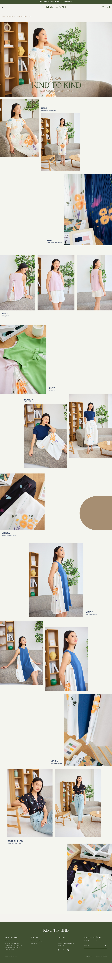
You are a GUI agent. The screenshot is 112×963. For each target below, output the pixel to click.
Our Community (62, 941)
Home (3, 16)
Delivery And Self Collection (13, 945)
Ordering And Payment (12, 943)
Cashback (8, 941)
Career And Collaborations (66, 943)
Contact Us (61, 945)
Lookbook (10, 16)
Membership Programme (38, 941)
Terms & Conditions (101, 956)
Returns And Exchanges (12, 947)
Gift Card (34, 943)
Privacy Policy (88, 956)
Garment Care (9, 949)
